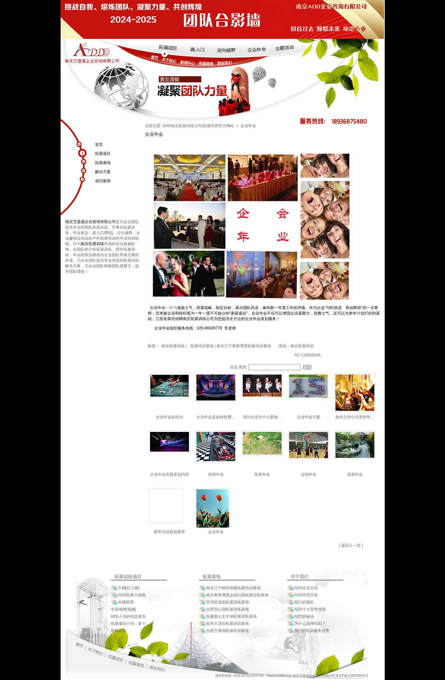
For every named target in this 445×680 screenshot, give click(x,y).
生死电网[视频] (123, 609)
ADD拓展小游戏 (128, 595)
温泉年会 (355, 474)
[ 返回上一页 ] (351, 545)
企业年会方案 (308, 417)
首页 (99, 144)
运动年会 (308, 474)
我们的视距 (300, 602)
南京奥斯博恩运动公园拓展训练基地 (233, 595)
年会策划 (80, 233)
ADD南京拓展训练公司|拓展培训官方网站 (198, 126)
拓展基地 (103, 163)
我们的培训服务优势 (308, 631)
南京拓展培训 (302, 346)
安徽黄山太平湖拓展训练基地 (228, 616)
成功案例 (103, 181)
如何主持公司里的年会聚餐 (358, 417)
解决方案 (103, 172)
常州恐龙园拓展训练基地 (224, 602)
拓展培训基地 (202, 346)
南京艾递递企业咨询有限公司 (90, 222)
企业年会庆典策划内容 (169, 474)
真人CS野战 (102, 233)
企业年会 (216, 532)
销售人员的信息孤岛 (128, 616)
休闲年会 (216, 474)
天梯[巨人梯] (125, 588)
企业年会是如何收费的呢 (217, 417)
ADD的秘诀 (300, 616)
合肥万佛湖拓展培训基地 (224, 631)
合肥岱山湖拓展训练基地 (224, 609)
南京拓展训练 (172, 346)
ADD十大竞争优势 (306, 609)
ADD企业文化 (302, 588)
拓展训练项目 (128, 576)
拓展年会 (262, 474)
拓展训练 (100, 227)
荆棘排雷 (118, 630)
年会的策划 (82, 255)
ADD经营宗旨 (302, 595)
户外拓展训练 (100, 249)
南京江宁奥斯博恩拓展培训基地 (244, 346)
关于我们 (300, 576)
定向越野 (125, 233)
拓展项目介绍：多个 (128, 623)
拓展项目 (103, 153)
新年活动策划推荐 (169, 532)
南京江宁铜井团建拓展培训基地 (230, 588)
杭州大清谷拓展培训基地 (224, 623)
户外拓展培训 (104, 238)
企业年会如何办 (169, 417)
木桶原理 (122, 602)
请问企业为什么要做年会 (264, 417)
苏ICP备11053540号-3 (351, 675)
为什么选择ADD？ (306, 623)
